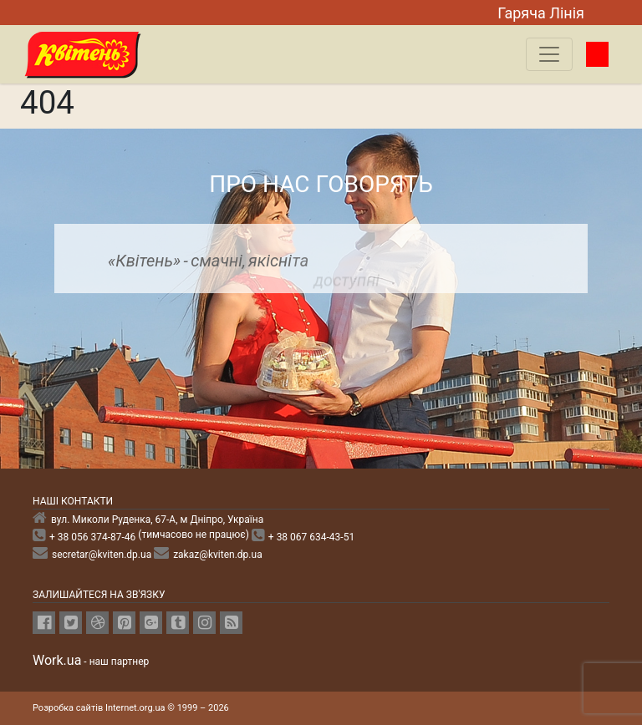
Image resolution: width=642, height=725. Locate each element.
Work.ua (57, 660)
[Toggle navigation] (549, 54)
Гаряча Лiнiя (540, 13)
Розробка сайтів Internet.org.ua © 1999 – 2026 (131, 707)
